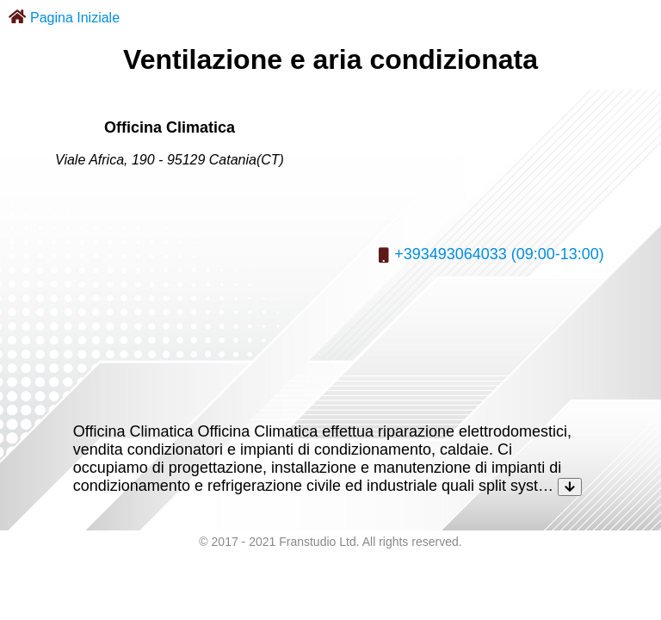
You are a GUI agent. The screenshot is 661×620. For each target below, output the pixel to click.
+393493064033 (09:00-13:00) (499, 254)
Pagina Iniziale (75, 17)
